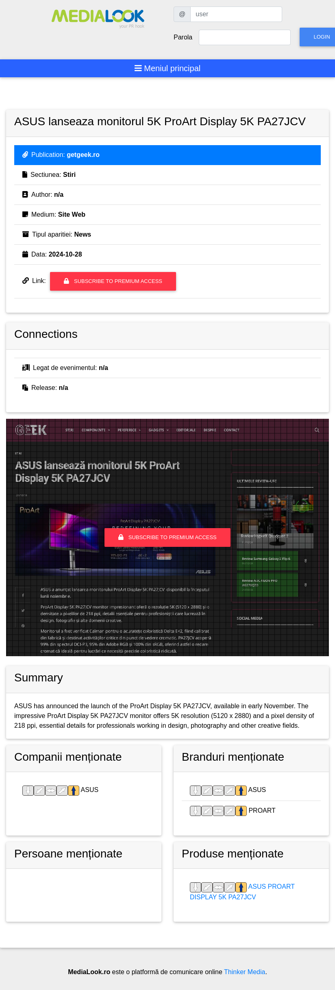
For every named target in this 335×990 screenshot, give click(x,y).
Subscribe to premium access (113, 281)
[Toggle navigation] (168, 68)
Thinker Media (244, 971)
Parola (183, 37)
